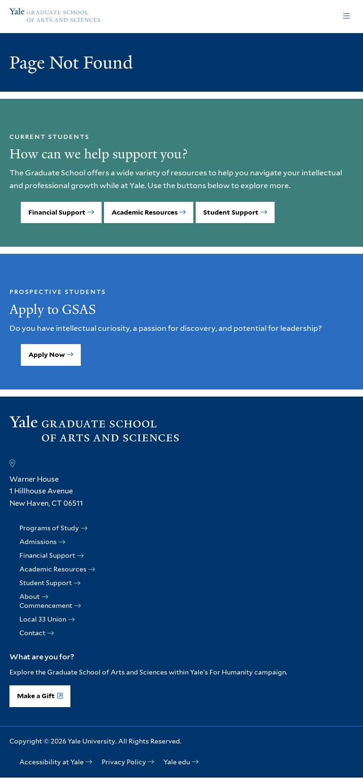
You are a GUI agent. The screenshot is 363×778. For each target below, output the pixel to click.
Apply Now (46, 354)
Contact (32, 633)
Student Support (231, 212)
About (29, 596)
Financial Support (57, 212)
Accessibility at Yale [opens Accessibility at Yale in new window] (51, 762)
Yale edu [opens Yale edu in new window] (177, 762)
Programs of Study (49, 528)
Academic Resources (145, 212)
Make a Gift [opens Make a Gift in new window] (36, 696)
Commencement (45, 605)
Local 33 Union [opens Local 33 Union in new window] (42, 619)
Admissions (38, 541)
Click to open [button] (346, 16)
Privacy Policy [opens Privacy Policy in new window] (124, 762)
